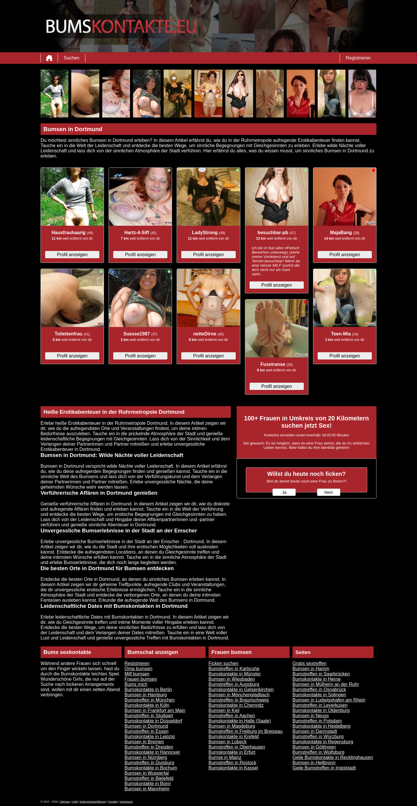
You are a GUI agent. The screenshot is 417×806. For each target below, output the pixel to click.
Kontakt (113, 801)
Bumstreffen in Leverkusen (320, 705)
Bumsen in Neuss (310, 715)
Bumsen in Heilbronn (314, 762)
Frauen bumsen (141, 679)
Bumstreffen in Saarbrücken (321, 673)
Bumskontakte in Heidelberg (321, 726)
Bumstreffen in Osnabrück (319, 689)
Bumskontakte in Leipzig (150, 736)
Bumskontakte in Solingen (319, 694)
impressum (126, 801)
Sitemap (65, 801)
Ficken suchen (223, 663)
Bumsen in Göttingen (314, 746)
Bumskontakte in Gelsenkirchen (241, 689)
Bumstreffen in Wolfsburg (318, 752)
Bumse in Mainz (225, 757)
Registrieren (358, 57)
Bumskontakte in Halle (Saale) (240, 720)
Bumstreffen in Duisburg (149, 762)
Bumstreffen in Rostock (232, 762)
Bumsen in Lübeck (228, 741)
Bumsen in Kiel (224, 710)
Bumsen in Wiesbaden (232, 679)
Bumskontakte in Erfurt (232, 752)
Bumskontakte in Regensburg (322, 741)
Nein (328, 492)
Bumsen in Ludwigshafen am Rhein (328, 699)
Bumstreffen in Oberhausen (237, 746)
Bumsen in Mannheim (147, 788)
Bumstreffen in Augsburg (234, 684)
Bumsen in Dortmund (146, 726)
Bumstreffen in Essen (147, 731)
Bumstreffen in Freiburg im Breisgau (246, 731)
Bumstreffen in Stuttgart (149, 715)
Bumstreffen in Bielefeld (149, 778)
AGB (75, 801)
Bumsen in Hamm (310, 668)
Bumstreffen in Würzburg (318, 736)
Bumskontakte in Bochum (151, 767)
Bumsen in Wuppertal (147, 773)
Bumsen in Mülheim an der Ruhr (325, 684)
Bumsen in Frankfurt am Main (155, 710)
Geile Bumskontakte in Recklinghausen (332, 757)
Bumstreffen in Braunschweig (239, 699)
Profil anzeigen (72, 254)
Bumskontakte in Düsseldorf (153, 720)
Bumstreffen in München (150, 699)
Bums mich (136, 684)
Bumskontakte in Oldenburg (321, 710)
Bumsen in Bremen (144, 741)
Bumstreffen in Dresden (149, 746)
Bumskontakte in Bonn (148, 783)
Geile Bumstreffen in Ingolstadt (324, 767)
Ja (284, 492)
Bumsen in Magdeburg (232, 726)
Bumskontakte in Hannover (152, 752)
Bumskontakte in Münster (235, 673)
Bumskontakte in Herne (316, 679)
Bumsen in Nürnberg (146, 757)
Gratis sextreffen (309, 663)
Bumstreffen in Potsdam (317, 720)
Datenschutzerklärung (93, 801)
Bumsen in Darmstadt (314, 731)
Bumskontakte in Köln (147, 705)
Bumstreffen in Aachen (232, 715)
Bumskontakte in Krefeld (234, 736)
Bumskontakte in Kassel (233, 767)
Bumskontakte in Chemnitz (236, 705)
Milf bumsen (137, 673)
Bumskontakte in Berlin (148, 689)
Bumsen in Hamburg (146, 694)
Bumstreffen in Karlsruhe (234, 668)
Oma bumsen (138, 668)
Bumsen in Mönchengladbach (239, 694)
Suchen (71, 57)
